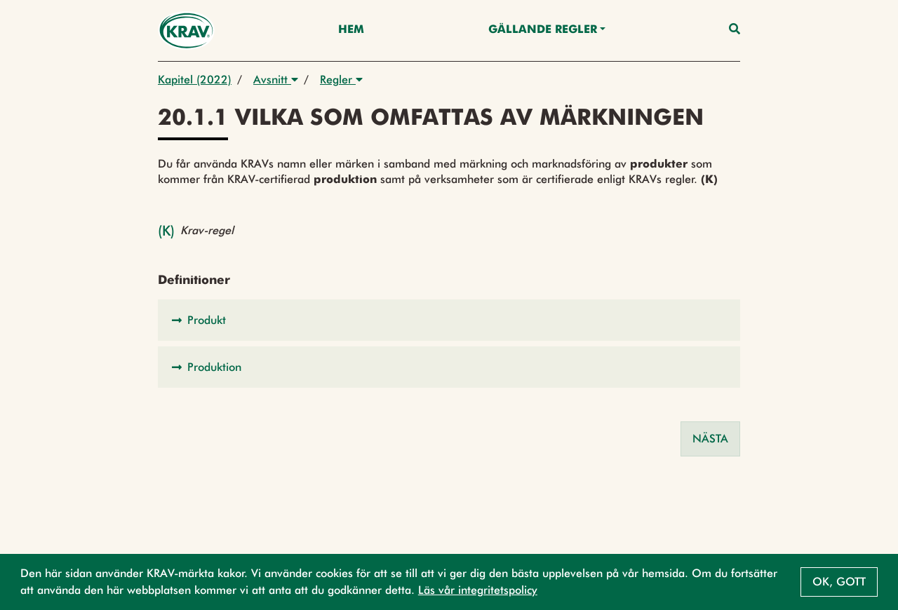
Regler (341, 79)
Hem (351, 30)
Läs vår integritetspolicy (477, 590)
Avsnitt (275, 79)
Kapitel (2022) (195, 79)
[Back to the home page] (186, 30)
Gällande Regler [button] (542, 30)
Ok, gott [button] (839, 581)
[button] (449, 320)
